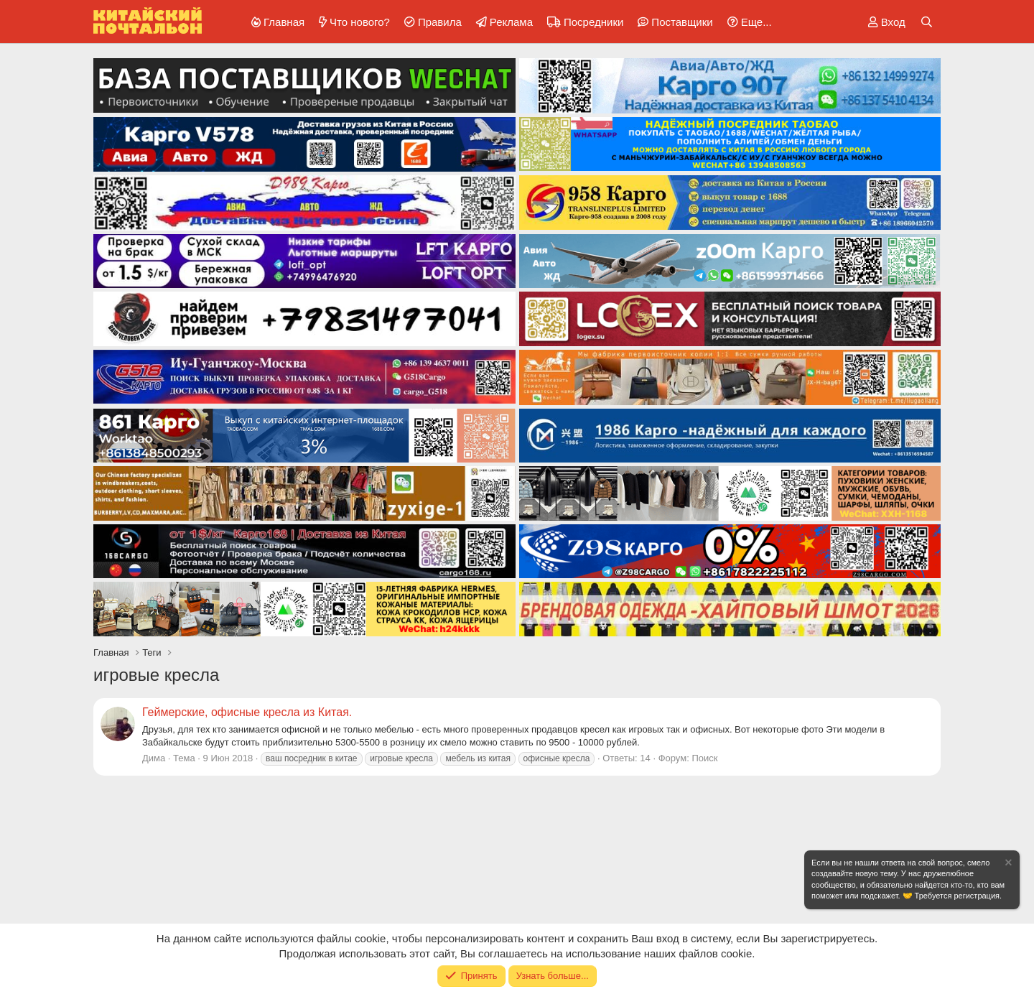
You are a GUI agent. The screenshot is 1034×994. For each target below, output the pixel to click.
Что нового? (360, 22)
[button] (747, 22)
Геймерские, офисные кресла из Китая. (247, 712)
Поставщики (681, 22)
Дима (153, 758)
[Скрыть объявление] (1007, 864)
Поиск (704, 758)
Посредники (593, 22)
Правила (440, 22)
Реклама (511, 22)
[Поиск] (927, 22)
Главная (284, 22)
